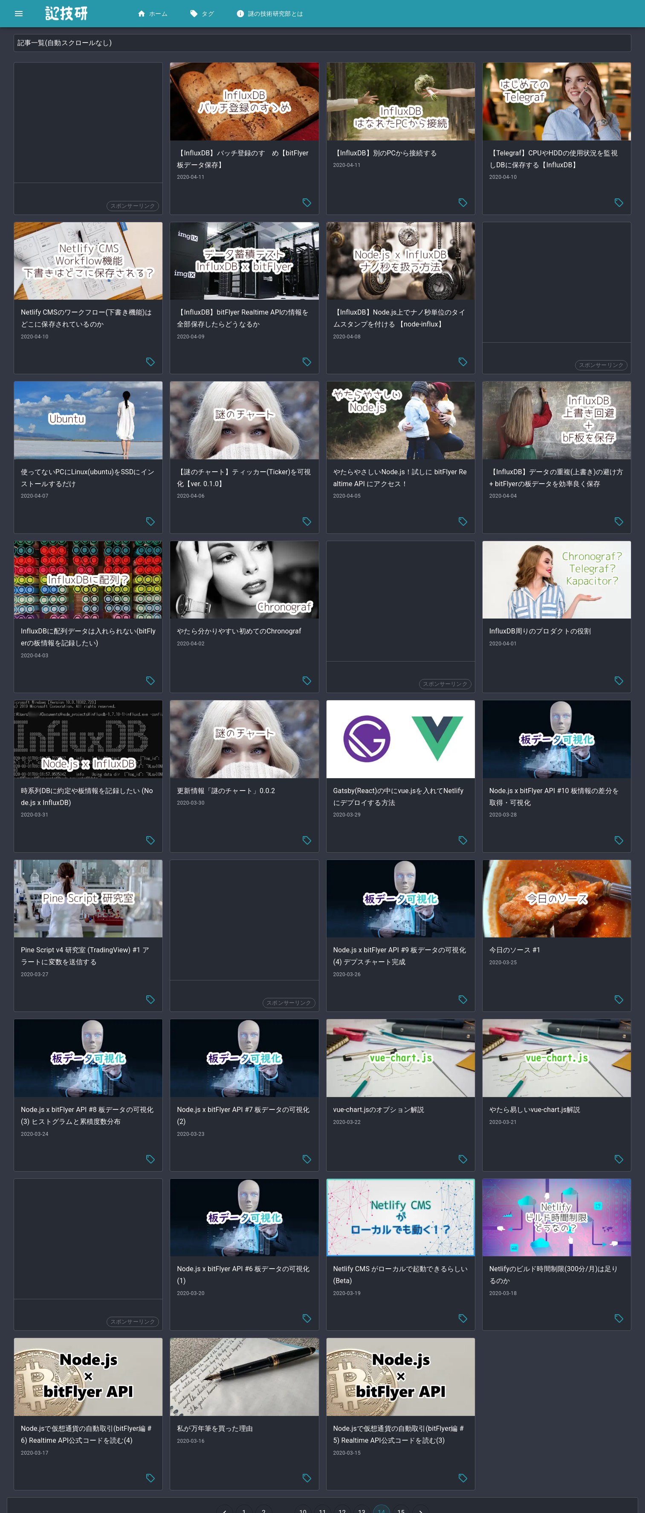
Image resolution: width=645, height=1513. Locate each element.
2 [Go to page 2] (328, 1448)
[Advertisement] (202, 122)
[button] (63, 41)
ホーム (153, 14)
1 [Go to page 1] (308, 1448)
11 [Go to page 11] (387, 1448)
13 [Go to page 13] (426, 1448)
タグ (203, 14)
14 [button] (445, 1448)
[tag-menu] (370, 197)
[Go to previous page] (288, 1447)
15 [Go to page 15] (465, 1448)
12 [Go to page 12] (406, 1448)
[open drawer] (18, 13)
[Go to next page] (484, 1447)
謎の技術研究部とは (270, 14)
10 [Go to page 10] (367, 1448)
